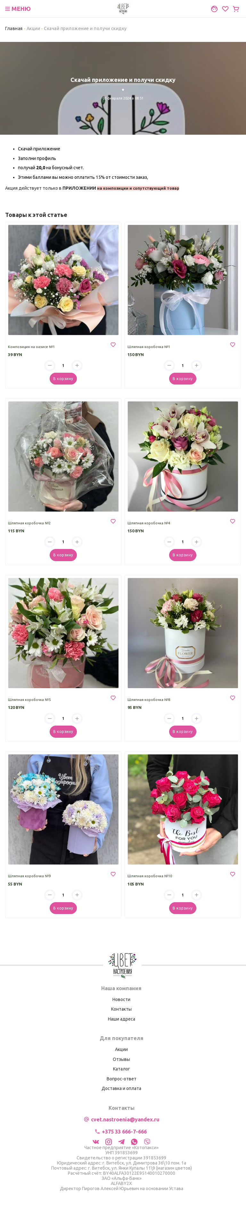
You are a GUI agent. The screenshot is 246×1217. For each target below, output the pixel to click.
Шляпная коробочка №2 (29, 523)
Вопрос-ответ (121, 1078)
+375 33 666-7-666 (124, 1131)
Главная (14, 28)
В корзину (63, 379)
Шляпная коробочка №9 (29, 876)
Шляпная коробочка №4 (148, 523)
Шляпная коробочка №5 (29, 700)
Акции (33, 28)
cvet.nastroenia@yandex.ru (125, 1119)
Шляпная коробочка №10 (149, 876)
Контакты (121, 1009)
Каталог (121, 1068)
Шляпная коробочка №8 (148, 700)
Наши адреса (121, 1019)
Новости (121, 999)
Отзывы (121, 1059)
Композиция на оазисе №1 (31, 347)
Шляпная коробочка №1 (148, 347)
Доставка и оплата (121, 1088)
